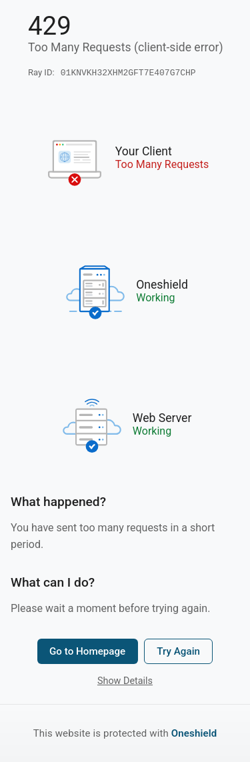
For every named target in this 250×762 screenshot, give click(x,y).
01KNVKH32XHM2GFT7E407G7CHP (128, 73)
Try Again (178, 653)
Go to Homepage (87, 653)
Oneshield (194, 733)
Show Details (125, 682)
